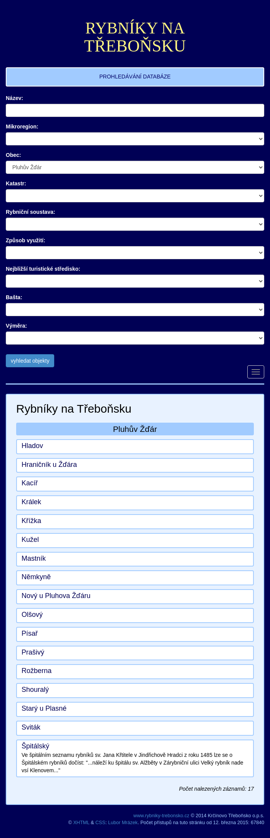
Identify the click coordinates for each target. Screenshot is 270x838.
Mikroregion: (22, 126)
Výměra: (16, 326)
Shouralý (35, 689)
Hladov (32, 446)
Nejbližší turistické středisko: (43, 269)
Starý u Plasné (44, 708)
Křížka (31, 521)
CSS (100, 822)
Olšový (32, 614)
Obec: (13, 155)
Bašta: (14, 297)
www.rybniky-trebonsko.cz (161, 815)
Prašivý (33, 652)
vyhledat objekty (30, 361)
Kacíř (30, 483)
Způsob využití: (25, 240)
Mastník (34, 558)
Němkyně (36, 577)
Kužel (30, 539)
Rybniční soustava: (30, 212)
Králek (31, 502)
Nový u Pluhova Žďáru (56, 596)
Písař (30, 633)
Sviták (31, 727)
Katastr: (16, 183)
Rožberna (37, 671)
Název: (14, 98)
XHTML (81, 822)
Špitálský (35, 746)
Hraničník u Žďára (49, 464)
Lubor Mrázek (123, 822)
